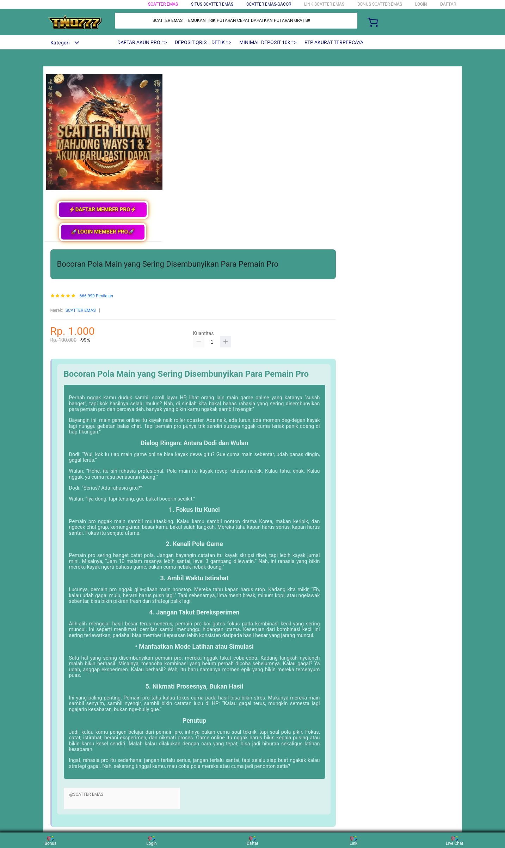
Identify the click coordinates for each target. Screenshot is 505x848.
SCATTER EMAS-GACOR (268, 4)
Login (151, 840)
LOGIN (421, 4)
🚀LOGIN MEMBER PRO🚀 (103, 232)
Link (353, 840)
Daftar (252, 840)
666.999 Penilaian (96, 296)
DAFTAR (448, 4)
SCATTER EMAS (163, 4)
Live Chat (454, 840)
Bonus (50, 840)
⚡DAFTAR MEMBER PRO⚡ (103, 209)
